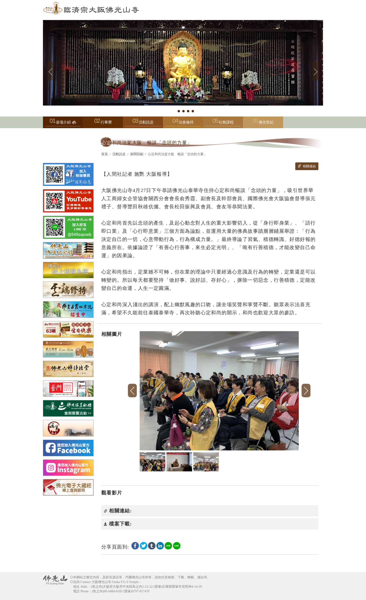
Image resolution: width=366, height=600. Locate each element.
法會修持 (183, 123)
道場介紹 (63, 123)
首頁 (104, 154)
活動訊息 (143, 123)
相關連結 (307, 166)
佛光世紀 (266, 122)
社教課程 (223, 123)
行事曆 (106, 122)
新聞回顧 (136, 154)
